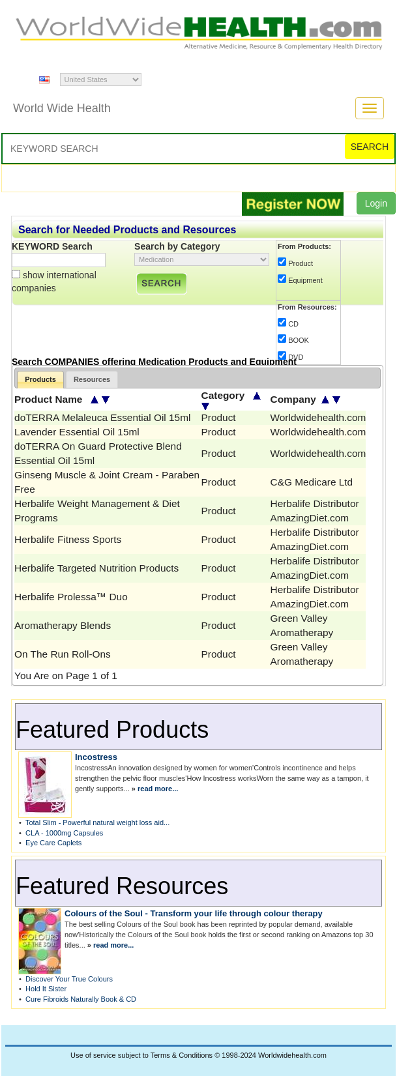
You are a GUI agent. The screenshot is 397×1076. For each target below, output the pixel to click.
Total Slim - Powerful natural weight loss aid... (97, 822)
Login (376, 203)
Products (40, 379)
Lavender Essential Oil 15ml (77, 431)
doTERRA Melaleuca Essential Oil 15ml (102, 417)
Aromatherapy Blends (62, 625)
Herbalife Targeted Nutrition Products (96, 568)
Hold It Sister (45, 989)
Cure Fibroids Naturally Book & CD (80, 999)
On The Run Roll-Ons (62, 654)
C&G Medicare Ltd (312, 481)
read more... (158, 788)
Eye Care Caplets (53, 843)
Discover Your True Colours (69, 979)
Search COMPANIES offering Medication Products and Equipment (154, 361)
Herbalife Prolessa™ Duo (71, 596)
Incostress (96, 757)
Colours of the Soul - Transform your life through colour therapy (194, 913)
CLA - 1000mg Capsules (64, 833)
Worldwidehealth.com (318, 417)
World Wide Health (62, 108)
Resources (92, 379)
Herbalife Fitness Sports (67, 539)
